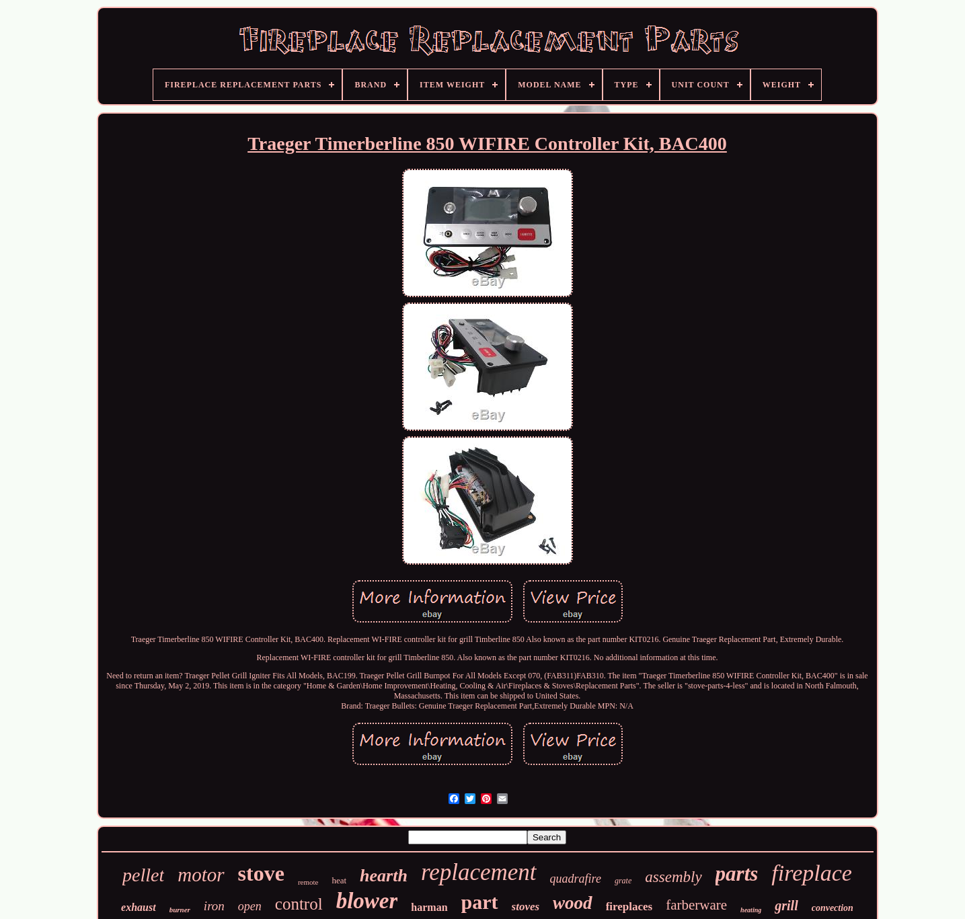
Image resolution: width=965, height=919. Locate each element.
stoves (526, 906)
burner (179, 910)
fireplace (811, 873)
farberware (696, 905)
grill (786, 905)
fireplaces (629, 906)
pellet (143, 875)
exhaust (138, 907)
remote (308, 882)
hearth (384, 875)
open (250, 906)
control (299, 904)
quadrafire (575, 878)
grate (623, 880)
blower (367, 901)
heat (339, 880)
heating (750, 910)
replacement (479, 872)
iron (214, 906)
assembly (673, 877)
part (479, 902)
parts (737, 873)
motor (201, 874)
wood (572, 903)
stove (261, 873)
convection (832, 908)
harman (429, 907)
